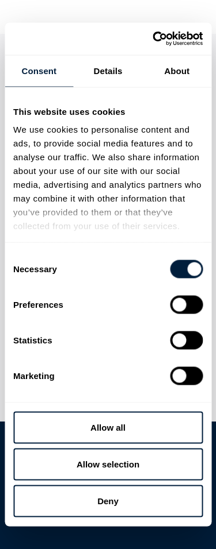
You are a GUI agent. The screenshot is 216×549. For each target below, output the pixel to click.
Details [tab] (108, 70)
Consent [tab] (38, 70)
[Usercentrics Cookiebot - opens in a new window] (154, 39)
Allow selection (108, 464)
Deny (108, 500)
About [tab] (177, 70)
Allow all (108, 427)
